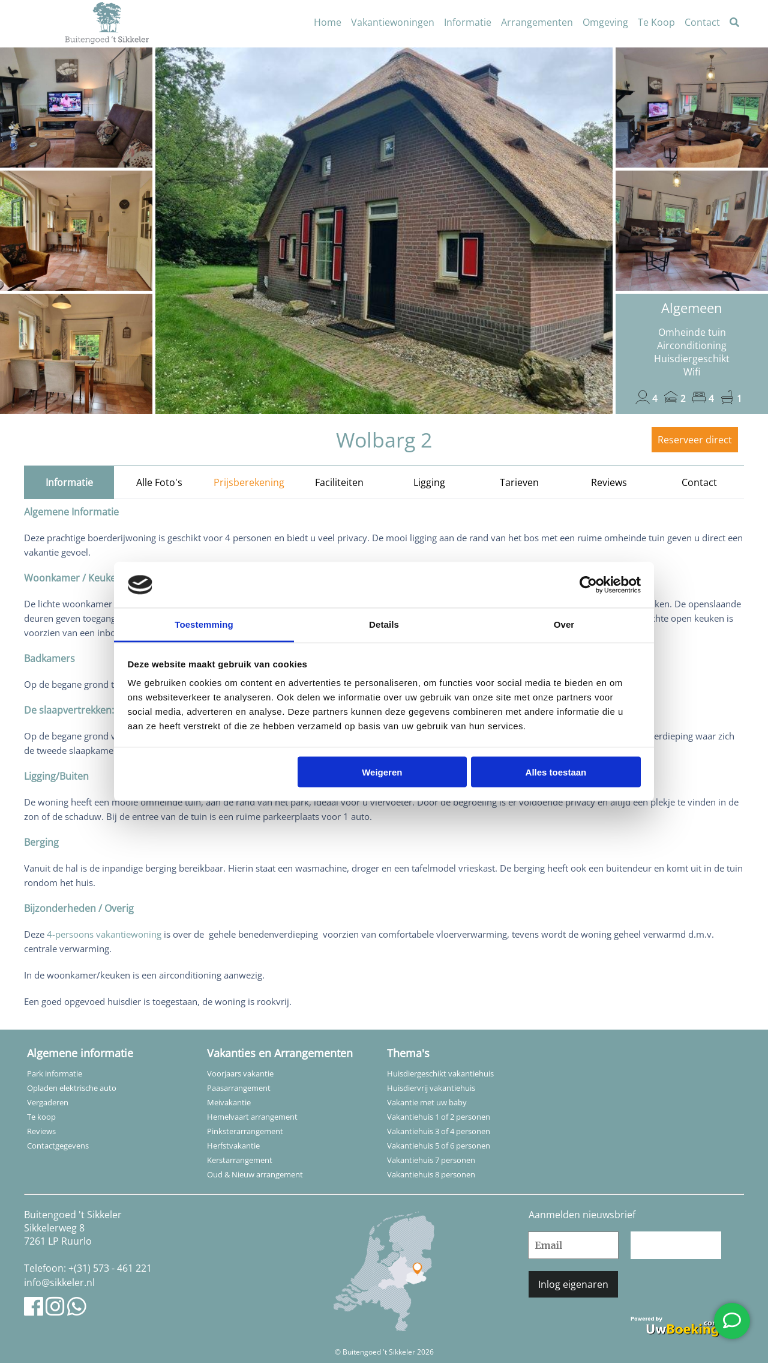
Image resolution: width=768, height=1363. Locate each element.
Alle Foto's (159, 482)
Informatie (467, 22)
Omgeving (605, 22)
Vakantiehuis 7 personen (431, 1160)
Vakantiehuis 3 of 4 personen (438, 1131)
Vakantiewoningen (392, 22)
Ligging (429, 482)
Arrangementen (537, 22)
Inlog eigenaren (573, 1284)
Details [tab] (384, 624)
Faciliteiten (339, 482)
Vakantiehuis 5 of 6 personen (438, 1145)
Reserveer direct (695, 439)
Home (327, 22)
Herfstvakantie (233, 1145)
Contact (702, 22)
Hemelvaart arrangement (252, 1116)
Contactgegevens (58, 1145)
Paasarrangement (239, 1087)
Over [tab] (564, 624)
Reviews (609, 482)
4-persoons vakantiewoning (104, 934)
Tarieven (519, 482)
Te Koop (656, 22)
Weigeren (382, 771)
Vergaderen (47, 1102)
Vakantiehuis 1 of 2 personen (438, 1116)
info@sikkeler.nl (59, 1282)
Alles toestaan (556, 771)
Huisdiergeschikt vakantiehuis (440, 1073)
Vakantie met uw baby (427, 1102)
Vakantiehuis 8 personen (431, 1174)
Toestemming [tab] (204, 624)
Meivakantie (229, 1102)
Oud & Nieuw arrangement (255, 1174)
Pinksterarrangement (245, 1131)
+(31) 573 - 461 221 (110, 1268)
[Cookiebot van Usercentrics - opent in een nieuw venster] (588, 585)
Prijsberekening (249, 482)
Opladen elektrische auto (71, 1087)
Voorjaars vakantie (240, 1073)
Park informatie (54, 1073)
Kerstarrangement (239, 1160)
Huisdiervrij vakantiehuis (431, 1087)
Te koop (41, 1116)
